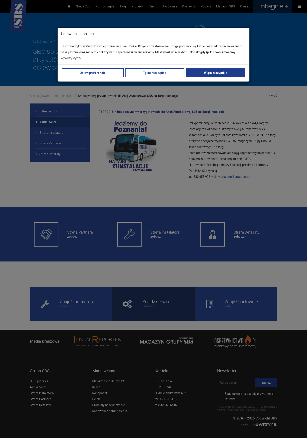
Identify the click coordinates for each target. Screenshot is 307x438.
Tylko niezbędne (154, 73)
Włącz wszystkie (215, 73)
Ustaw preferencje (93, 73)
